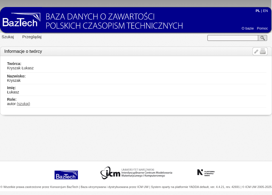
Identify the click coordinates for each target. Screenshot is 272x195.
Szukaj (8, 36)
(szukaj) (23, 104)
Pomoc (262, 28)
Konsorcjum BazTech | (65, 186)
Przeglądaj (32, 36)
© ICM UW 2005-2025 (256, 186)
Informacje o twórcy (23, 51)
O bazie (248, 28)
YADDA (194, 186)
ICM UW (143, 186)
